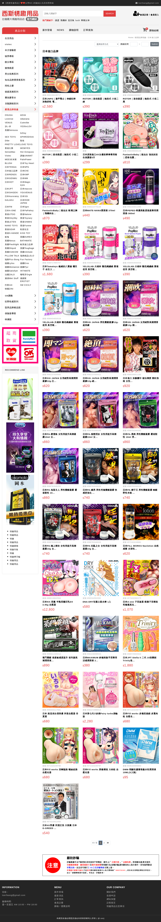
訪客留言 (111, 902)
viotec (20, 44)
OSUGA (9, 115)
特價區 (20, 319)
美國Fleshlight (12, 244)
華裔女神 (85, 20)
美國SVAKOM (11, 252)
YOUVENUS (26, 192)
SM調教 (20, 295)
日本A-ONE (10, 210)
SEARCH (110, 13)
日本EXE (24, 171)
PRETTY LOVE (12, 144)
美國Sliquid (10, 248)
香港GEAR (10, 229)
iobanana (24, 119)
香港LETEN (10, 222)
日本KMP (24, 174)
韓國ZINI (9, 289)
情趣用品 (14, 531)
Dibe (7, 141)
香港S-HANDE (12, 233)
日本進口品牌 (11, 171)
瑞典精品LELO (27, 256)
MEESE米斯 (11, 159)
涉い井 (8, 126)
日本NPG (24, 167)
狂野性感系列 (20, 301)
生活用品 (20, 38)
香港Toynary (26, 218)
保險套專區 (20, 313)
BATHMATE (26, 241)
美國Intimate (26, 252)
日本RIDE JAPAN (25, 201)
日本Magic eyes (25, 183)
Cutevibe (24, 123)
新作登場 (47, 30)
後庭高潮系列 (20, 91)
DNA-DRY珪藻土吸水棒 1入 (97, 602)
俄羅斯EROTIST (25, 279)
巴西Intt (8, 285)
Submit (155, 44)
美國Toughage (27, 248)
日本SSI (24, 196)
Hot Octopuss (27, 152)
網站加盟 (111, 899)
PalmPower (25, 159)
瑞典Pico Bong (12, 259)
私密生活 (24, 229)
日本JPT (9, 189)
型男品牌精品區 (20, 307)
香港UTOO (10, 214)
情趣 (12, 539)
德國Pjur (24, 267)
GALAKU (9, 200)
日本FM (8, 207)
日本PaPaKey (27, 210)
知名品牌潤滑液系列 (20, 79)
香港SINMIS (26, 222)
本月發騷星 (20, 50)
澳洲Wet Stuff (11, 278)
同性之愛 (20, 85)
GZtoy (23, 133)
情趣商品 (14, 535)
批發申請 (111, 895)
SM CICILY (25, 285)
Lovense (9, 119)
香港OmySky (11, 218)
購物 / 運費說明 (62, 906)
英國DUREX (26, 237)
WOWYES (25, 148)
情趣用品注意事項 (116, 906)
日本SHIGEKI (11, 192)
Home (130, 38)
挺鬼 (7, 237)
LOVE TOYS (26, 144)
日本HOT (9, 182)
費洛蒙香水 (20, 97)
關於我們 (111, 892)
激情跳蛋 (20, 68)
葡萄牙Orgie (26, 274)
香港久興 (9, 148)
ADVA (23, 115)
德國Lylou (9, 263)
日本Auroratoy (12, 196)
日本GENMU (11, 178)
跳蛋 (57, 20)
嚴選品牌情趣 (20, 109)
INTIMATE (25, 271)
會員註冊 (144, 15)
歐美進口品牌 (26, 244)
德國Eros (24, 263)
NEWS (60, 30)
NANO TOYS (11, 225)
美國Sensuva (11, 130)
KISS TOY (25, 233)
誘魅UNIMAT (26, 156)
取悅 (22, 141)
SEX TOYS (10, 137)
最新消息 (58, 895)
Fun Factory (26, 259)
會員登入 (155, 15)
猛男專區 (20, 56)
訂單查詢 (88, 30)
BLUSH (8, 163)
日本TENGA (11, 167)
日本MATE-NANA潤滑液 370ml (99, 210)
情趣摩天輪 (15, 557)
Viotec (8, 156)
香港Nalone (25, 214)
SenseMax (10, 152)
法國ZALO (10, 274)
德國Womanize (12, 267)
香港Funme (25, 225)
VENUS (8, 123)
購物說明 (74, 30)
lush (77, 20)
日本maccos (26, 189)
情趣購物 (14, 546)
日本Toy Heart (27, 163)
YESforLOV (26, 126)
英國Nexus (10, 241)
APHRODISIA (27, 137)
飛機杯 (63, 20)
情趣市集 (14, 549)
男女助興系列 (20, 73)
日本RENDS (11, 174)
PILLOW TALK (12, 256)
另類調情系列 (20, 103)
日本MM (24, 178)
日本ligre (24, 207)
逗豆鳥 (71, 20)
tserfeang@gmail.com (148, 3)
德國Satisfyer (11, 271)
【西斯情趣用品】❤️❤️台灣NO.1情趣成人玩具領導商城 (29, 3)
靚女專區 (20, 62)
